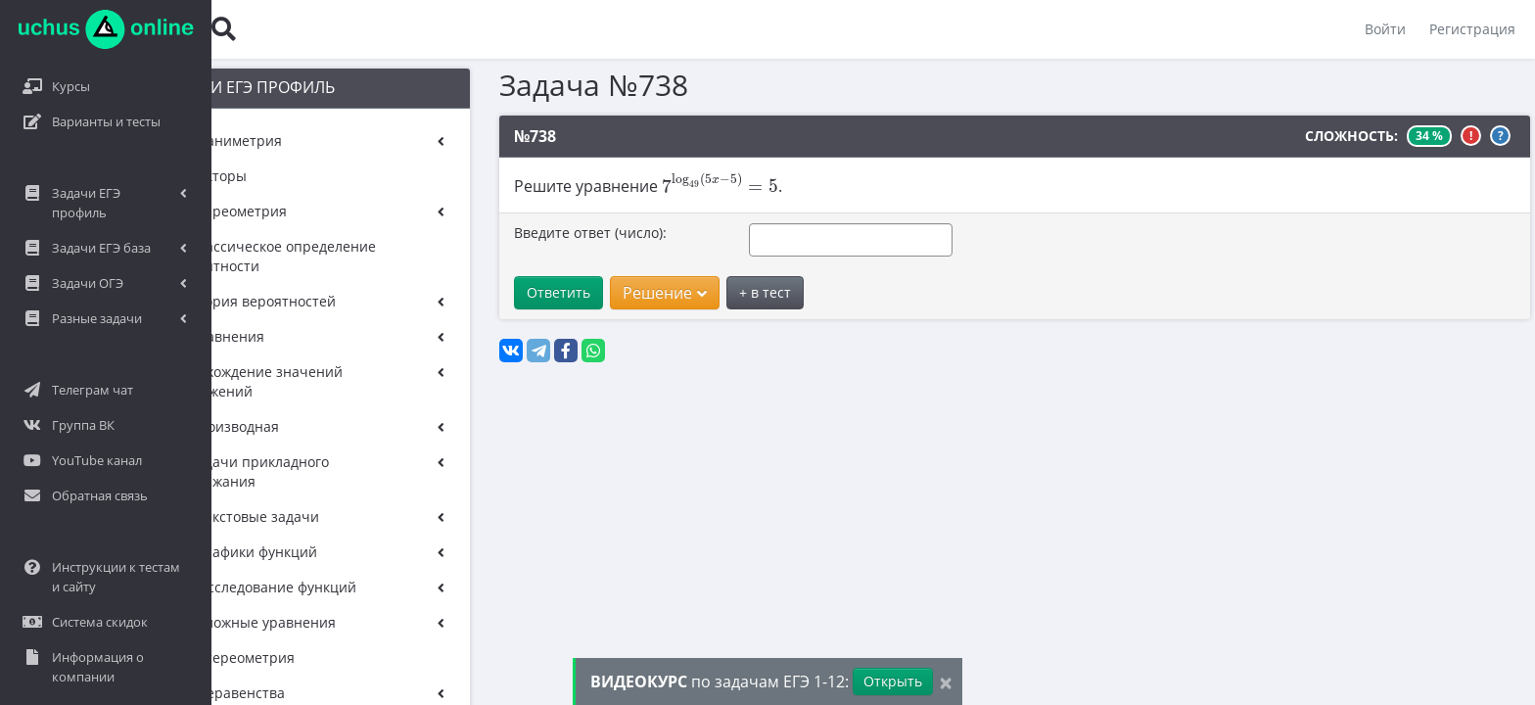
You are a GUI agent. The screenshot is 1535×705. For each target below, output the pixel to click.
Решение (610, 293)
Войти (1385, 29)
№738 (480, 136)
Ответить (503, 292)
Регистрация (1472, 29)
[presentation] (664, 183)
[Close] (946, 682)
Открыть (892, 681)
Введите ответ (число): (535, 232)
